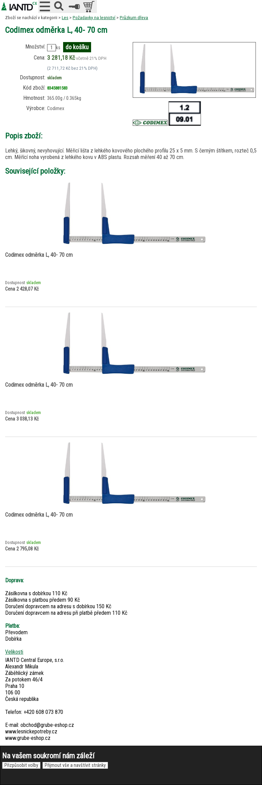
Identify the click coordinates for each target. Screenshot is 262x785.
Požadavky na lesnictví (94, 17)
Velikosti (14, 652)
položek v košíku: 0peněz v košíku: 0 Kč (89, 6)
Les (65, 17)
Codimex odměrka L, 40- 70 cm (39, 255)
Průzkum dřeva (134, 17)
